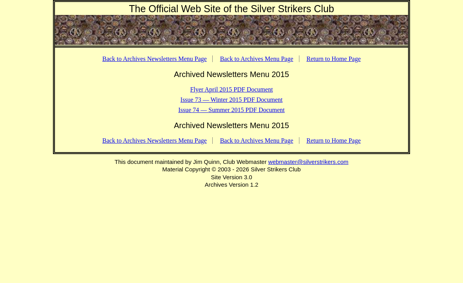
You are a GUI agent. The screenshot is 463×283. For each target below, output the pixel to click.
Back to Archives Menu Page (256, 58)
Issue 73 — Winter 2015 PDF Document (231, 99)
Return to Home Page (333, 58)
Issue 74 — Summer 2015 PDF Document (231, 110)
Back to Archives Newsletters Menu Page (154, 58)
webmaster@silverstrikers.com (308, 161)
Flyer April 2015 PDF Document (231, 89)
